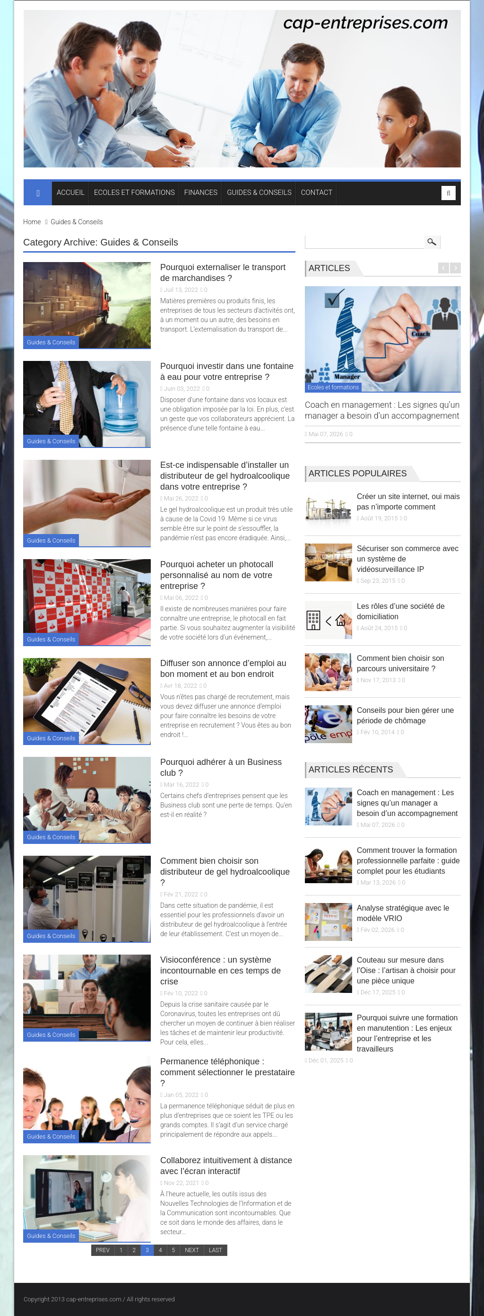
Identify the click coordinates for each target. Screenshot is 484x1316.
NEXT (192, 1250)
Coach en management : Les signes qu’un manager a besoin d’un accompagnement (407, 803)
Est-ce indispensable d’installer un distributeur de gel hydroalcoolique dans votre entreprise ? (225, 475)
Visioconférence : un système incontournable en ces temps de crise (220, 970)
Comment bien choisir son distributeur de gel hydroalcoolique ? (225, 871)
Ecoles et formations (333, 387)
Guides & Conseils (77, 222)
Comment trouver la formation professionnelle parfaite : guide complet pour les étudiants (408, 860)
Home (32, 222)
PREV (103, 1250)
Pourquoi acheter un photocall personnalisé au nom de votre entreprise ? (216, 575)
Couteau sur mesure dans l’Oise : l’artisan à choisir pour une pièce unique (406, 970)
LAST (215, 1250)
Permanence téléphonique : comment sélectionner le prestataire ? (227, 1072)
